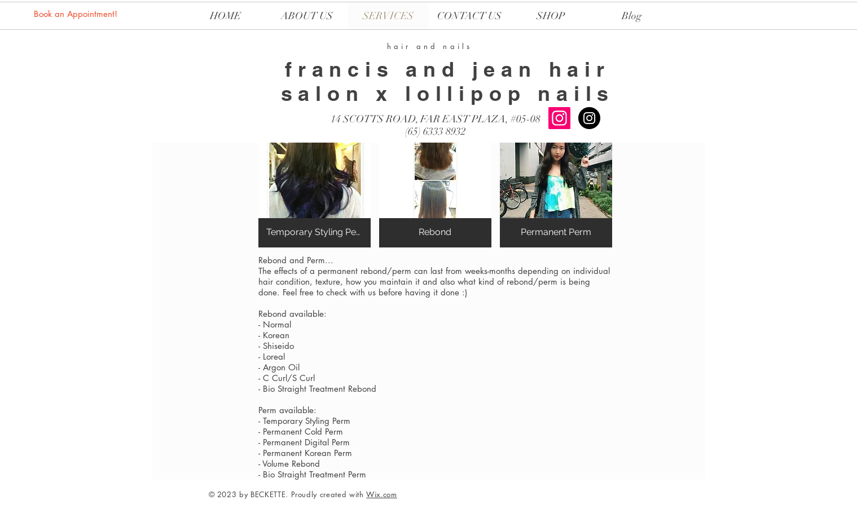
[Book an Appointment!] (76, 13)
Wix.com (381, 494)
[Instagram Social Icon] (559, 118)
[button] (314, 195)
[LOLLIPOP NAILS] (589, 118)
